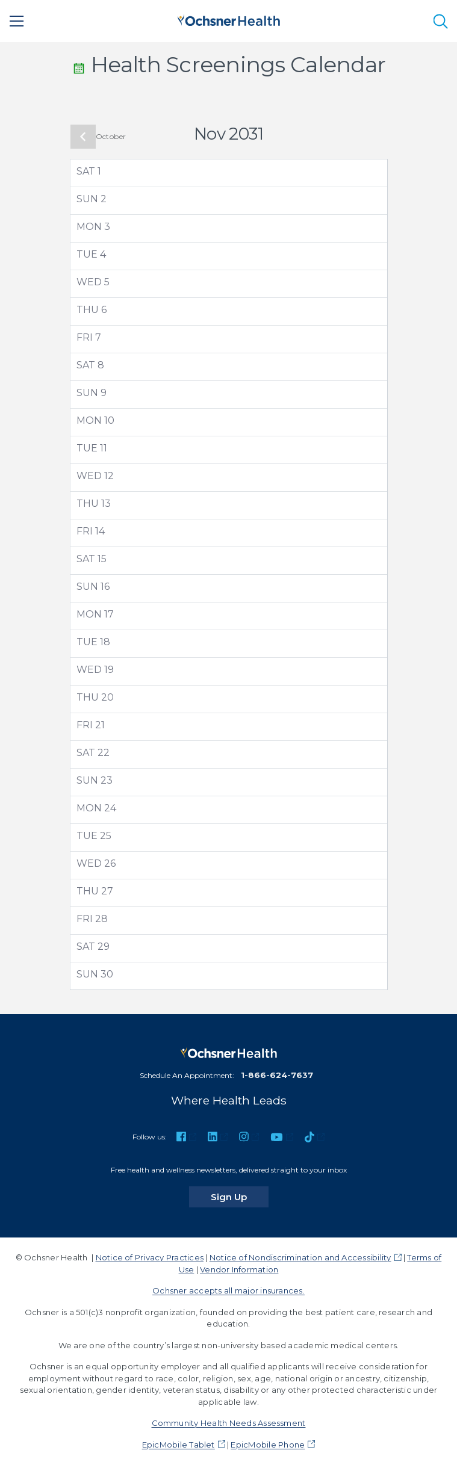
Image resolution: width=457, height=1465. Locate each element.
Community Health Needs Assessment (229, 1423)
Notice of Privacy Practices (150, 1257)
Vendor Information (239, 1269)
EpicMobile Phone (268, 1444)
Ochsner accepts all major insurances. (228, 1290)
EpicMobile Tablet (178, 1444)
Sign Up (240, 1197)
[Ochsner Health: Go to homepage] (229, 19)
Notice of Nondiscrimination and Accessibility (300, 1257)
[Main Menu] (17, 21)
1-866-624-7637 (277, 1075)
